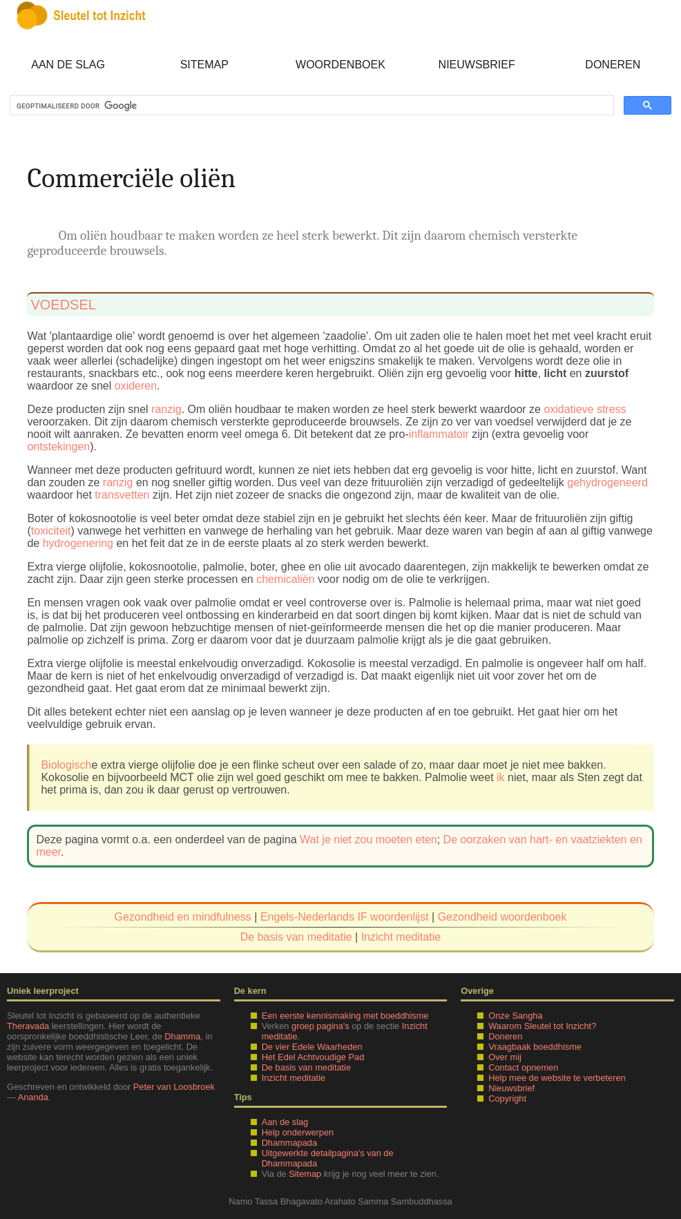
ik (501, 777)
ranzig (166, 409)
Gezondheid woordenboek (502, 917)
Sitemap (204, 64)
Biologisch (66, 765)
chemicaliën (285, 579)
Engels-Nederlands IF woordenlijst (344, 917)
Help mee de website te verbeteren (556, 1078)
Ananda (33, 1097)
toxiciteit (51, 531)
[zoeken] (310, 105)
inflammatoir (439, 434)
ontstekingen (58, 446)
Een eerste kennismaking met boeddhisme (345, 1015)
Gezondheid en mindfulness (183, 917)
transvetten (122, 495)
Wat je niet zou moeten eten (368, 839)
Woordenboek (340, 64)
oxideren (136, 386)
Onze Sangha (515, 1015)
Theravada (28, 1026)
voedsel (62, 304)
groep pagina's (320, 1026)
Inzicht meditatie (401, 937)
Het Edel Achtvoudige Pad (313, 1057)
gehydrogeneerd (607, 482)
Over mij (504, 1057)
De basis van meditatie (296, 937)
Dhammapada (289, 1143)
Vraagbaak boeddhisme (535, 1047)
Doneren (612, 64)
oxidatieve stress (585, 409)
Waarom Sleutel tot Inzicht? (542, 1026)
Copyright (507, 1098)
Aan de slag (68, 64)
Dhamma (182, 1036)
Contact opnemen (523, 1067)
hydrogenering (78, 543)
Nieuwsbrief (477, 64)
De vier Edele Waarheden (312, 1047)
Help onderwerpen (298, 1132)
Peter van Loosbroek (174, 1087)
